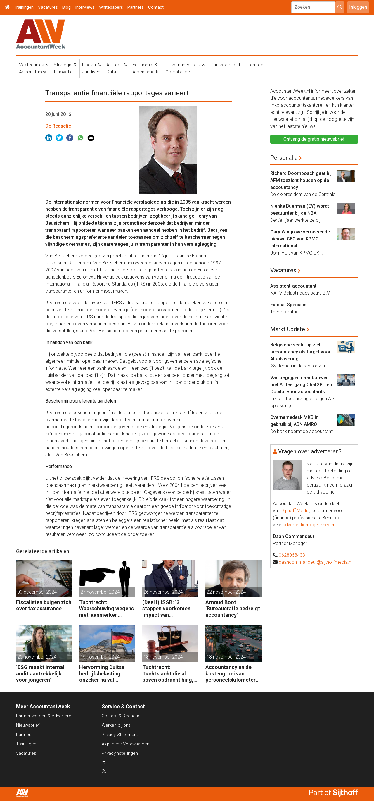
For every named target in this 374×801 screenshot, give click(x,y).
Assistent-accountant (293, 286)
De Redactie (58, 126)
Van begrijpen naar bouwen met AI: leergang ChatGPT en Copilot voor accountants (301, 384)
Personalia (283, 157)
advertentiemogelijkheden (309, 524)
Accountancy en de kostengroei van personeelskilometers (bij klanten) (231, 673)
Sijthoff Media (295, 510)
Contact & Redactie (121, 716)
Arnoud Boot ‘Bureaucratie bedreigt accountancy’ (232, 608)
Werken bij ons (116, 725)
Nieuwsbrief (27, 725)
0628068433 (292, 555)
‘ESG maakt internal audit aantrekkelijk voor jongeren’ (40, 673)
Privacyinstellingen (120, 753)
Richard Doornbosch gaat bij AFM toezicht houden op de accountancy (301, 180)
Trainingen (24, 7)
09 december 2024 (37, 592)
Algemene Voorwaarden (125, 744)
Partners (135, 7)
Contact (156, 7)
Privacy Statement (120, 734)
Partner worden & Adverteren (45, 716)
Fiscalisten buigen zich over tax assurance (43, 605)
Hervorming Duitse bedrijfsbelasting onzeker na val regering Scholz (101, 673)
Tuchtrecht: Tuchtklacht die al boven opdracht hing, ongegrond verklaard (167, 673)
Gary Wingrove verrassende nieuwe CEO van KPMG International (300, 239)
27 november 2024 (100, 592)
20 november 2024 (36, 657)
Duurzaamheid (225, 65)
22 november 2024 (226, 592)
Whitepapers (111, 7)
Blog (66, 7)
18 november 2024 (163, 657)
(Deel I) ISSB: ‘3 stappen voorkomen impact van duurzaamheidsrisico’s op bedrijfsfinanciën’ (169, 608)
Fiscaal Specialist (289, 304)
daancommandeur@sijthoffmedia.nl (315, 562)
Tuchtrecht (256, 65)
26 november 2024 (163, 592)
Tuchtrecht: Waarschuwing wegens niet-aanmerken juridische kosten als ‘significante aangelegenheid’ (106, 608)
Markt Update (287, 329)
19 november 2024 (100, 657)
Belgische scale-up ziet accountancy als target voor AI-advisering (300, 352)
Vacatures (48, 7)
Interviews (85, 7)
